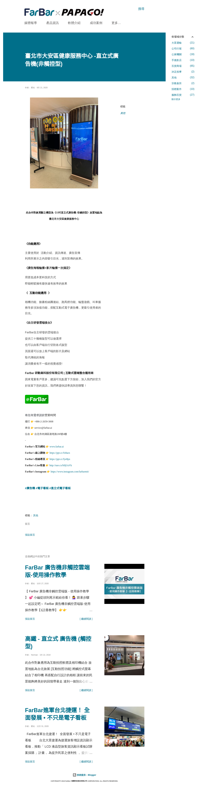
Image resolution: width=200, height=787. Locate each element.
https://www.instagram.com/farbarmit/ (70, 470)
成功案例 (96, 23)
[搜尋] (141, 9)
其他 (122, 113)
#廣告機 (30, 487)
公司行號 (183, 48)
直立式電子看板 (61, 487)
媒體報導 (30, 23)
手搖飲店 (183, 60)
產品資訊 (52, 23)
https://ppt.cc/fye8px (60, 458)
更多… (116, 23)
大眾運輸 (183, 42)
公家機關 (183, 54)
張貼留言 (30, 534)
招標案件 (183, 89)
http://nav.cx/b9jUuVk (60, 464)
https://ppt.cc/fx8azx (60, 452)
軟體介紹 (74, 23)
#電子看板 (42, 487)
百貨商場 (183, 65)
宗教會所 (183, 83)
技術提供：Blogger (84, 774)
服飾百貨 (183, 94)
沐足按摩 (183, 71)
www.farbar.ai (57, 445)
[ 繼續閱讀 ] (86, 618)
